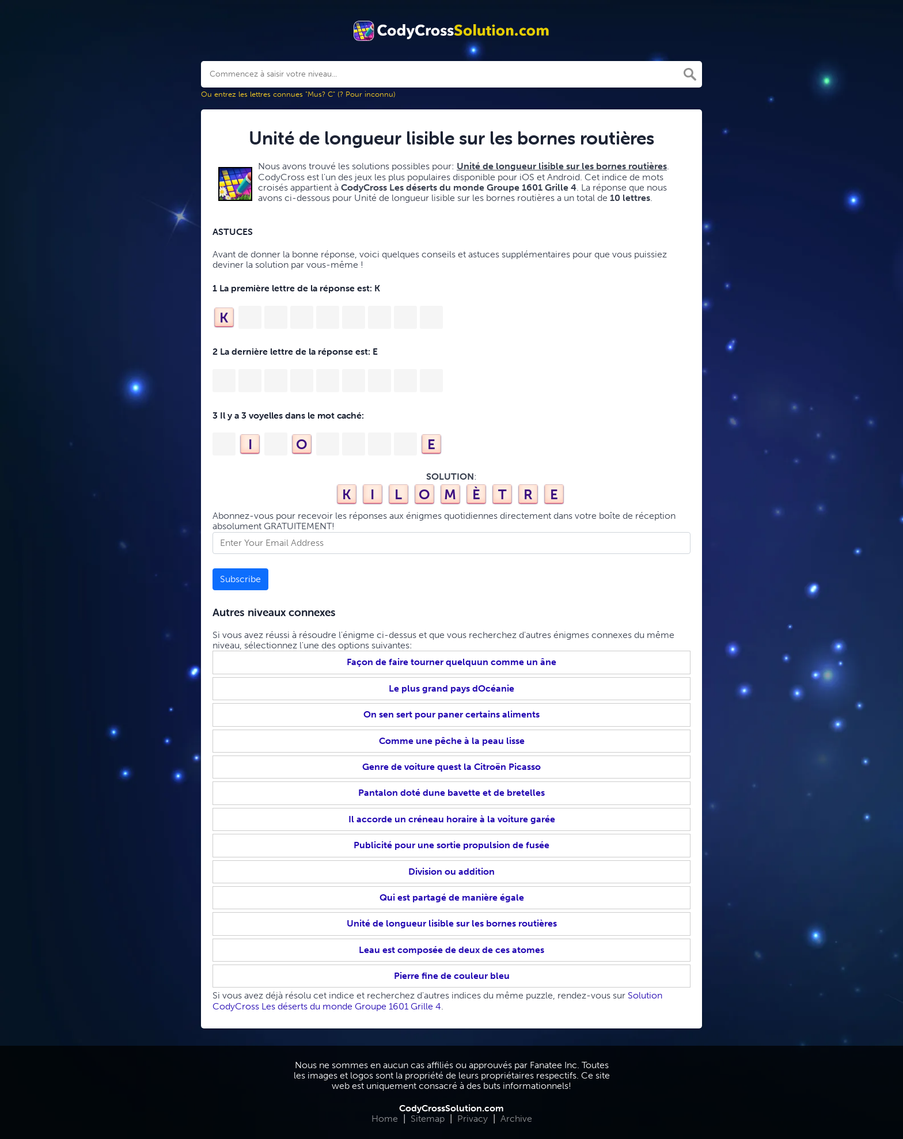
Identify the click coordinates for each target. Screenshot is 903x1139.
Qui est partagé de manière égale (452, 897)
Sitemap (428, 1118)
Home (384, 1118)
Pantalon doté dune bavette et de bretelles (451, 792)
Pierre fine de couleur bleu (452, 975)
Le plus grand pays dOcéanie (451, 688)
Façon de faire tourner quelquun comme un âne (451, 661)
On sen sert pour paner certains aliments (451, 714)
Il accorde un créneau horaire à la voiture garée (451, 819)
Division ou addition (451, 871)
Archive (516, 1118)
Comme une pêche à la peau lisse (452, 740)
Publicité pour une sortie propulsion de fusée (451, 845)
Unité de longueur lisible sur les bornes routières (452, 923)
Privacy (472, 1118)
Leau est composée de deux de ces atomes (451, 949)
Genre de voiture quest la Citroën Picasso (451, 766)
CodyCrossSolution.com (451, 1108)
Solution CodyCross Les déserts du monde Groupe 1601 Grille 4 (437, 1000)
